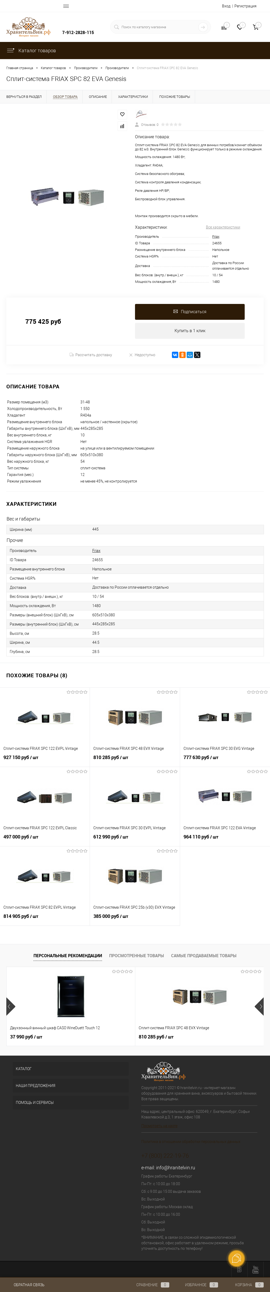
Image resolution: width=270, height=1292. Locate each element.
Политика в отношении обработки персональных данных (190, 1142)
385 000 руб (134, 919)
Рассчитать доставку (91, 355)
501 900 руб (199, 1037)
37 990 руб (26, 1037)
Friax (215, 237)
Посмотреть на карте (159, 1126)
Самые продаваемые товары (204, 956)
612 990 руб (134, 840)
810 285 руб (134, 760)
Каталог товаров (31, 50)
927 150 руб (44, 760)
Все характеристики (223, 227)
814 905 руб (44, 919)
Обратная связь (25, 1285)
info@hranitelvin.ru (175, 1167)
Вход (226, 6)
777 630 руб (225, 760)
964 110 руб (225, 840)
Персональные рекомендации (67, 956)
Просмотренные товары (136, 956)
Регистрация (245, 6)
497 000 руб (44, 840)
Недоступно (142, 354)
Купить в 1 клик (190, 330)
